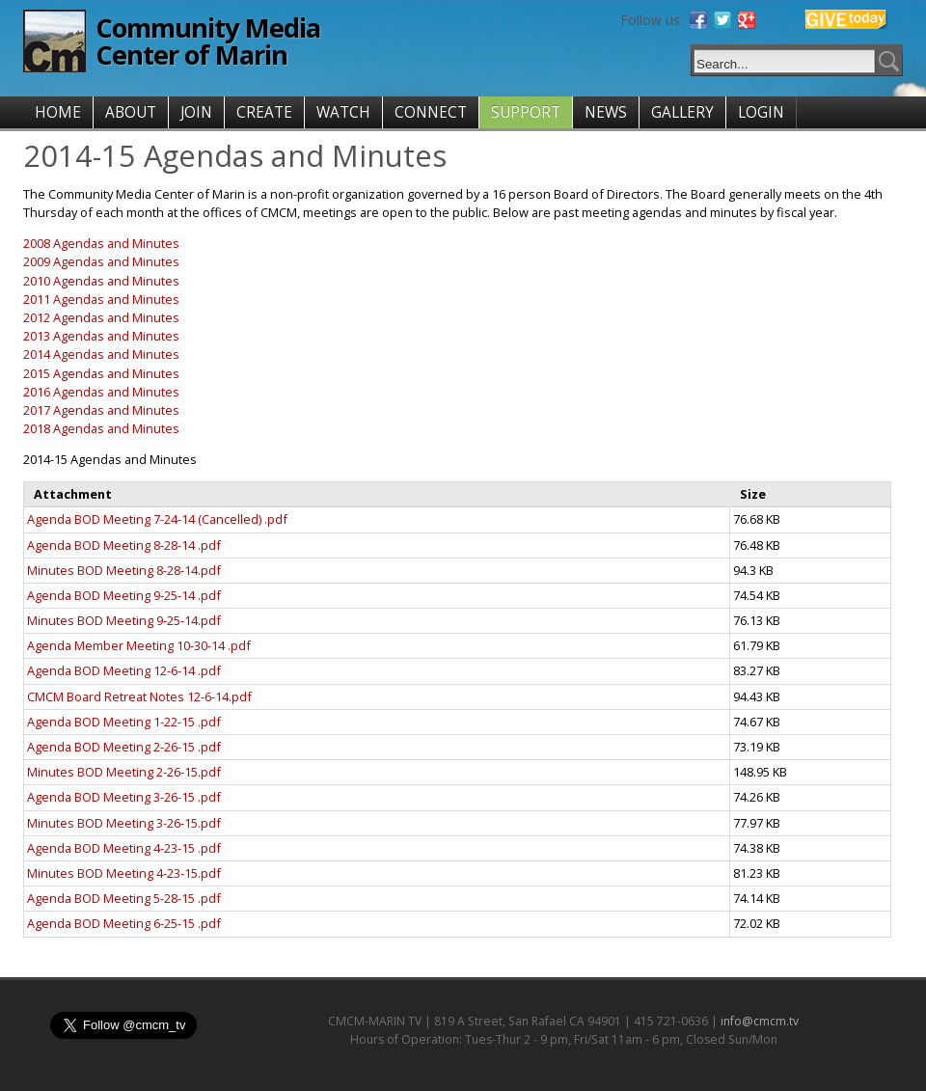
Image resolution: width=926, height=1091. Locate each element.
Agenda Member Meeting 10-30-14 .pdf (139, 645)
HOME (58, 112)
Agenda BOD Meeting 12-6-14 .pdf (124, 670)
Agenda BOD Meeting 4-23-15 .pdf (124, 848)
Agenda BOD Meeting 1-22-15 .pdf (124, 721)
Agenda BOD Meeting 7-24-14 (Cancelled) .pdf (157, 519)
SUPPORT (525, 112)
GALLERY (682, 112)
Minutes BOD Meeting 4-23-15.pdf (124, 873)
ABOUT (130, 112)
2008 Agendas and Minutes (101, 243)
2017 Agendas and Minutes (101, 410)
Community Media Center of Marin (207, 41)
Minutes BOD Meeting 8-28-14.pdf (124, 570)
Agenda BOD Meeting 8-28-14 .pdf (124, 545)
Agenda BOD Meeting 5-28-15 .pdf (124, 898)
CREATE (264, 112)
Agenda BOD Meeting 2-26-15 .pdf (124, 746)
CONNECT (431, 112)
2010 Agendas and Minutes (101, 280)
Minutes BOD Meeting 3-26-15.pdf (124, 823)
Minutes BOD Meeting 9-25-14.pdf (124, 620)
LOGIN (761, 112)
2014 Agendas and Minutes (101, 354)
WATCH (343, 112)
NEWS (606, 112)
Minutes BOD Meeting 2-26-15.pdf (124, 771)
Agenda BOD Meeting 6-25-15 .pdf (124, 923)
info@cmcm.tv (760, 1021)
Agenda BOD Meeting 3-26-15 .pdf (124, 796)
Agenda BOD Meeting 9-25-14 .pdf (124, 595)
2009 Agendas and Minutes (101, 261)
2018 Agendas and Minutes (101, 428)
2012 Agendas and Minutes (101, 317)
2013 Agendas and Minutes (101, 335)
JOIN (196, 112)
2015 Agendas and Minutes (101, 373)
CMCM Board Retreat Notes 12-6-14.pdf (139, 696)
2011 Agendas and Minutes (101, 299)
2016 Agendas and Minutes (101, 391)
